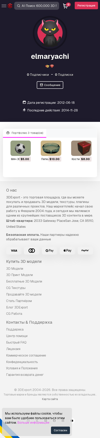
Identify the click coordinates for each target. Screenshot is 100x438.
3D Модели (14, 269)
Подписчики (38, 75)
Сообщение (50, 85)
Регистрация (86, 5)
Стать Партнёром (19, 301)
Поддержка (15, 329)
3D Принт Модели (19, 275)
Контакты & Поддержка (29, 322)
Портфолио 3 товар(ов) (24, 133)
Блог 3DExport (17, 307)
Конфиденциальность (22, 362)
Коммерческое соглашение (26, 355)
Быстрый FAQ (16, 342)
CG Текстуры (15, 288)
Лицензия (13, 349)
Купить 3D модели (24, 261)
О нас (11, 190)
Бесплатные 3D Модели (24, 281)
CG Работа (14, 314)
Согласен (60, 430)
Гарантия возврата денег (25, 375)
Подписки (64, 75)
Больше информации (33, 422)
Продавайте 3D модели (24, 294)
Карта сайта (50, 399)
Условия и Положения (22, 368)
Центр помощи (16, 336)
